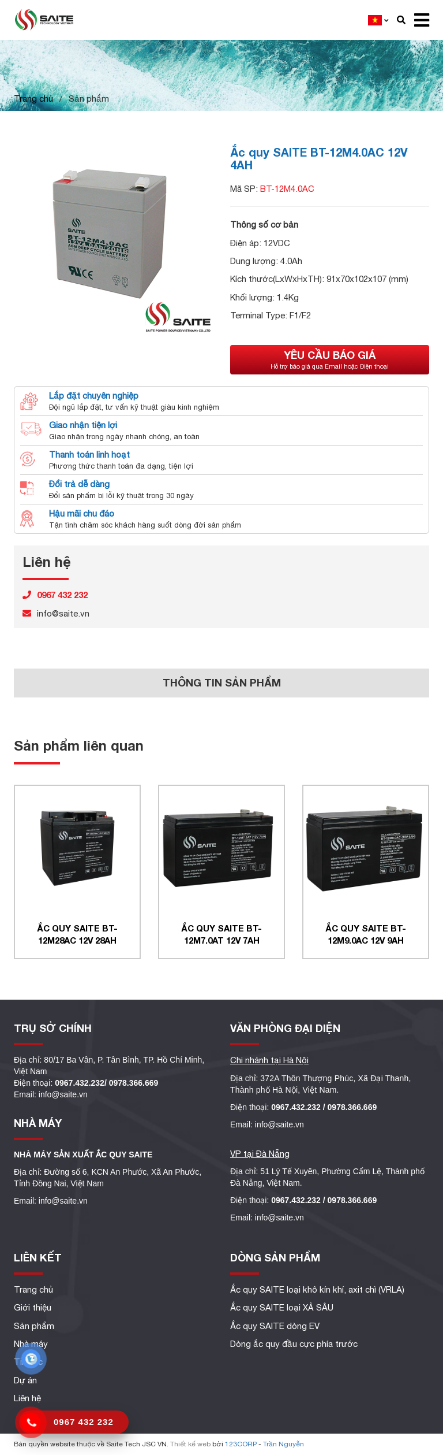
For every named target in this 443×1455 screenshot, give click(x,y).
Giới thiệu (32, 1307)
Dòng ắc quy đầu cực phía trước (294, 1344)
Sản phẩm (34, 1326)
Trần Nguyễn (283, 1444)
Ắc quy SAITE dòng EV (275, 1326)
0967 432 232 (84, 1422)
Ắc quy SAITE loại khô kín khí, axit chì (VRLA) (317, 1289)
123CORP (241, 1444)
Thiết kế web (190, 1444)
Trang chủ (33, 98)
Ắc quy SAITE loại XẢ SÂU (281, 1307)
